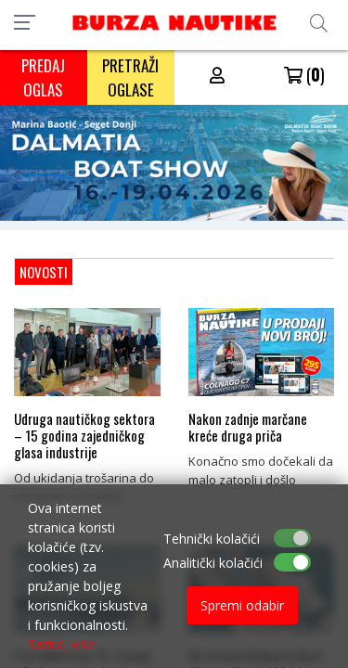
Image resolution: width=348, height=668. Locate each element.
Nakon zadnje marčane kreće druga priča (247, 426)
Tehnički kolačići (211, 538)
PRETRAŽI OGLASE (130, 77)
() (304, 74)
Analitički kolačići (213, 563)
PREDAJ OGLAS (43, 77)
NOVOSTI (43, 272)
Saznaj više (61, 644)
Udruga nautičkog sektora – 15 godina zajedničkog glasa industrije (84, 435)
